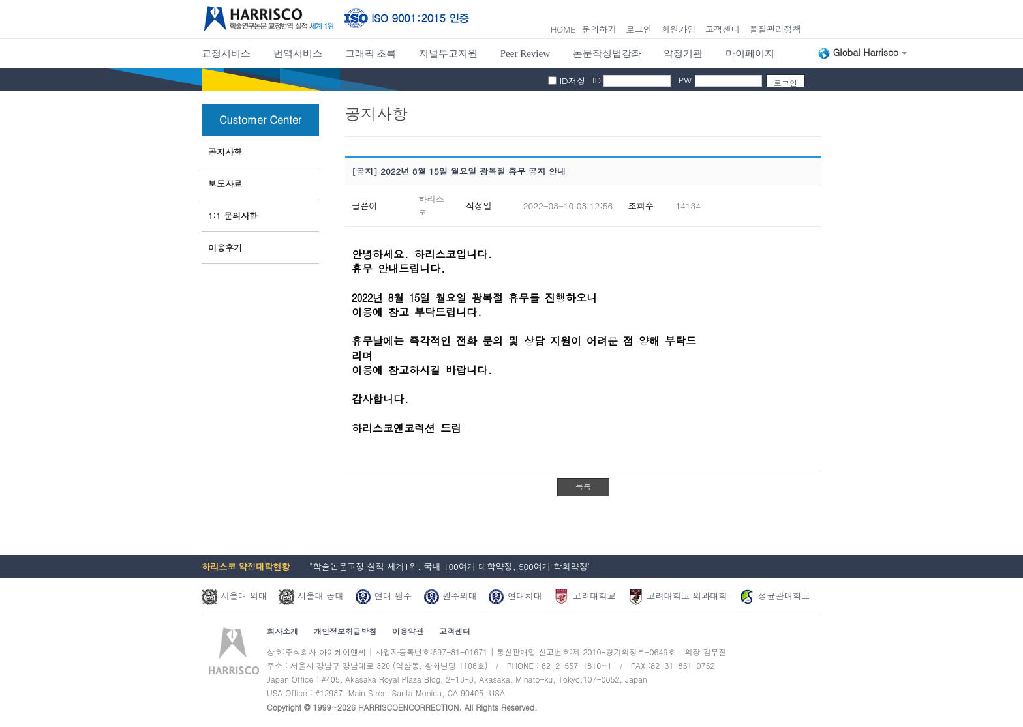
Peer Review (525, 53)
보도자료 (225, 183)
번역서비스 (297, 53)
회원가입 (678, 29)
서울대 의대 (234, 595)
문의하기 (599, 29)
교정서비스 (226, 53)
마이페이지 (749, 53)
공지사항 (225, 151)
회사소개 (282, 630)
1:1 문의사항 (233, 215)
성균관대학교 (774, 595)
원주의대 (450, 595)
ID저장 (573, 80)
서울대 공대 (311, 595)
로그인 (639, 29)
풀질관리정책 (775, 29)
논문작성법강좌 (607, 53)
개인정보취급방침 (345, 630)
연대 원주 (383, 595)
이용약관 (407, 630)
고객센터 (722, 29)
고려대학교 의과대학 (677, 595)
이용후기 (225, 247)
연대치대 (515, 595)
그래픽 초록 (371, 53)
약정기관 (683, 53)
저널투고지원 (448, 53)
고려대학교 (584, 595)
